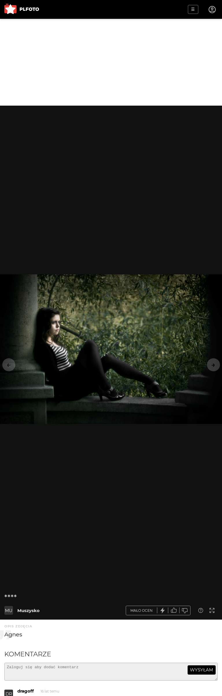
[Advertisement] (111, 62)
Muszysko (28, 610)
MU (8, 610)
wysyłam (201, 670)
